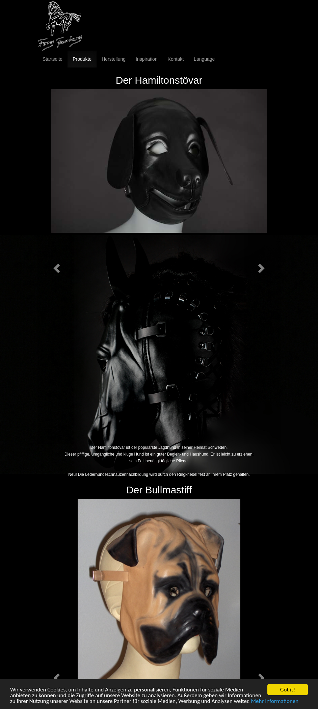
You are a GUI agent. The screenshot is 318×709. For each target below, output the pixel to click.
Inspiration (147, 59)
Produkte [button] (82, 59)
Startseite (52, 59)
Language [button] (204, 59)
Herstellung (114, 59)
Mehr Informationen (274, 701)
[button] (55, 266)
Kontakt (176, 59)
